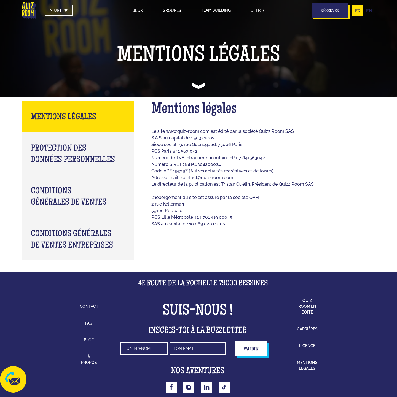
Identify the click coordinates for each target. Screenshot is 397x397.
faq (89, 323)
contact (89, 306)
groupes (172, 10)
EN (369, 10)
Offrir (257, 10)
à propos (89, 360)
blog (89, 340)
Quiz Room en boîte (307, 306)
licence (307, 346)
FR (358, 10)
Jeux (138, 10)
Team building (216, 10)
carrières (307, 329)
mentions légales (307, 365)
